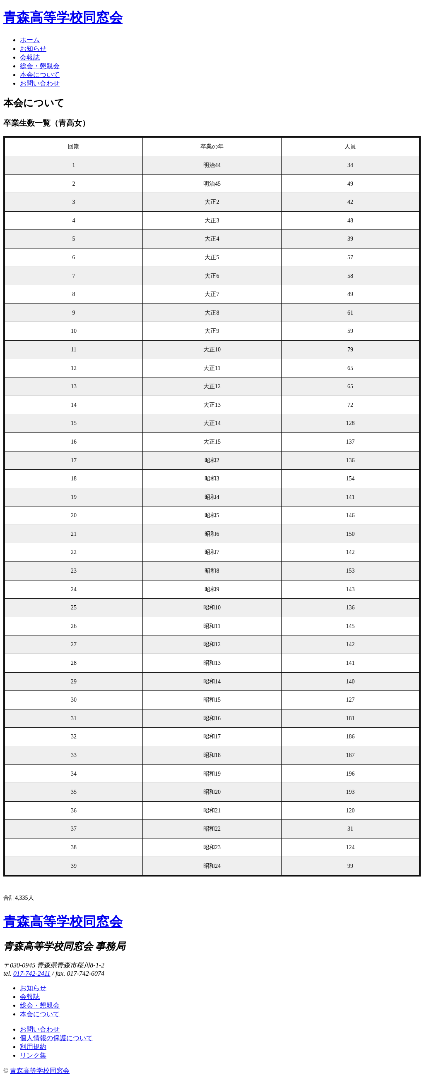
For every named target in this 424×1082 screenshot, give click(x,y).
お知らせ (33, 48)
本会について (40, 74)
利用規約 (33, 1046)
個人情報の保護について (56, 1037)
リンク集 (33, 1055)
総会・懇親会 (40, 65)
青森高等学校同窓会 (63, 17)
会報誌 (30, 57)
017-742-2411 (31, 973)
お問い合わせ (40, 83)
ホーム (30, 39)
